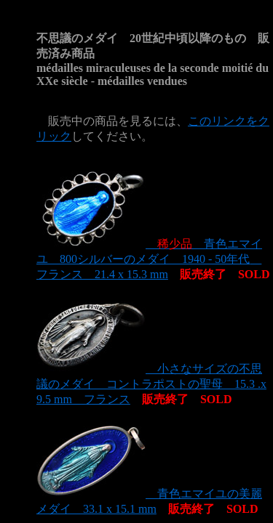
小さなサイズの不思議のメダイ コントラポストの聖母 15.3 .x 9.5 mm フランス (151, 383)
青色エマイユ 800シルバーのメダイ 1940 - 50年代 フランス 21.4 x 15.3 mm (149, 259)
